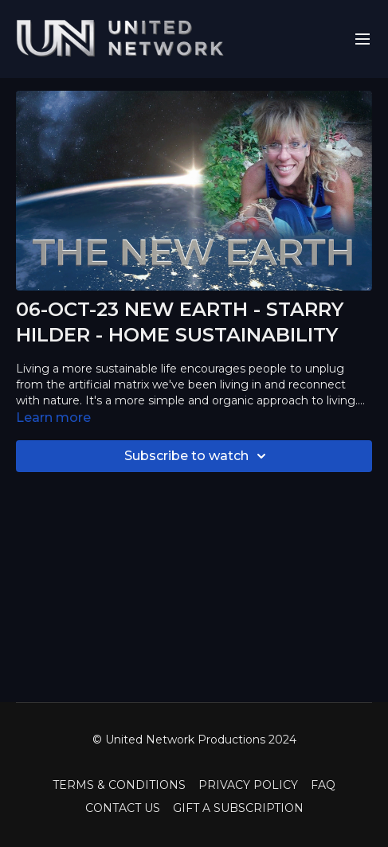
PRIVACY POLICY (248, 785)
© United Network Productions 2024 (194, 739)
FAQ (323, 785)
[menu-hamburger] (362, 39)
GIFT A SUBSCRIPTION (238, 808)
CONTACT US (122, 808)
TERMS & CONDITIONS (119, 785)
